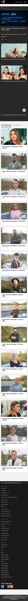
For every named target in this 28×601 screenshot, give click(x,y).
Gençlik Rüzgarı (4, 504)
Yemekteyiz (3, 546)
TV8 (2, 552)
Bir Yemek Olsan (4, 495)
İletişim (2, 561)
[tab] (6, 125)
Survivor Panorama (5, 511)
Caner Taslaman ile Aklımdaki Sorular (9, 497)
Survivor (3, 542)
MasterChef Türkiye (5, 535)
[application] (14, 18)
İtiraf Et (2, 506)
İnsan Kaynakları (5, 563)
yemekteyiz (7, 7)
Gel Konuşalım (4, 502)
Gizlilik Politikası (4, 568)
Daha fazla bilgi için (14, 599)
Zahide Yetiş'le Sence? (5, 516)
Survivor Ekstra (4, 509)
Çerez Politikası (4, 570)
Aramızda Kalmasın (5, 492)
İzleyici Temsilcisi (5, 559)
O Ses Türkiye (4, 537)
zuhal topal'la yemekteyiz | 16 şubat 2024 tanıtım (11, 9)
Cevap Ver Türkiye (5, 523)
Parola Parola (4, 539)
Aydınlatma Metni (5, 574)
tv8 (3, 7)
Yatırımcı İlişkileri (5, 557)
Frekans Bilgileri (4, 565)
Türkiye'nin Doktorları (5, 513)
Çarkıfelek (3, 526)
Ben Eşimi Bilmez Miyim (6, 521)
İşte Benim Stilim (4, 530)
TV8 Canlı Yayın (18, 2)
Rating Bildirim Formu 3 (6, 577)
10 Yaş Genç (3, 488)
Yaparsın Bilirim (4, 544)
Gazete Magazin (4, 500)
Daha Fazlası (3, 580)
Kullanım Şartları (5, 572)
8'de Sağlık (3, 490)
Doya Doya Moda (5, 528)
